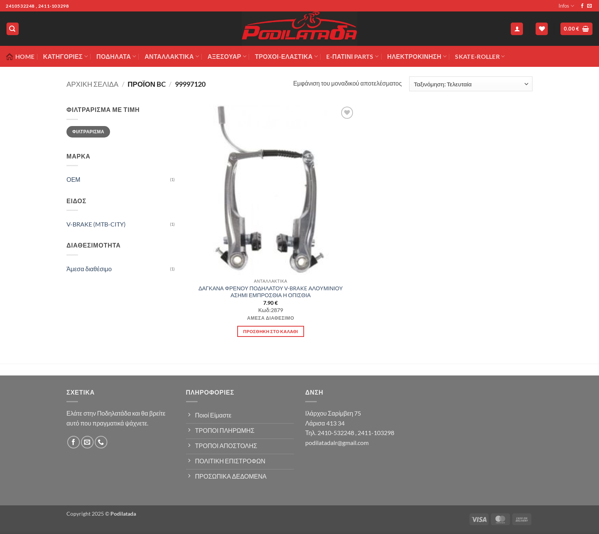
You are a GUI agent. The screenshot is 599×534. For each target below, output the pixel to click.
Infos (566, 6)
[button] (12, 29)
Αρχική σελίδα (92, 84)
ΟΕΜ (73, 179)
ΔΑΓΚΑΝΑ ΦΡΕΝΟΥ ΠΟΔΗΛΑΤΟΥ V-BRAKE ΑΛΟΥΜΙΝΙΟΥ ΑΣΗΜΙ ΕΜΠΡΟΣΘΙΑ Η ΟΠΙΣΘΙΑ (270, 292)
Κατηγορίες (65, 56)
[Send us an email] (589, 6)
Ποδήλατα (116, 56)
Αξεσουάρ (226, 56)
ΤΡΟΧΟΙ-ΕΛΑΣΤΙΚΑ (286, 56)
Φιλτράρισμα (88, 131)
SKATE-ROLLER (480, 56)
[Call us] (101, 442)
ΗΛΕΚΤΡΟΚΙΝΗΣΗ (417, 56)
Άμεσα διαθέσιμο (89, 268)
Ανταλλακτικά (171, 56)
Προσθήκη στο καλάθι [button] (270, 331)
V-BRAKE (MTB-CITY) (96, 224)
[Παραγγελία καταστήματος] (471, 83)
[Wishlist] (542, 29)
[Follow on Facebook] (582, 6)
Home (20, 56)
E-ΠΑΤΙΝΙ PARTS (352, 56)
